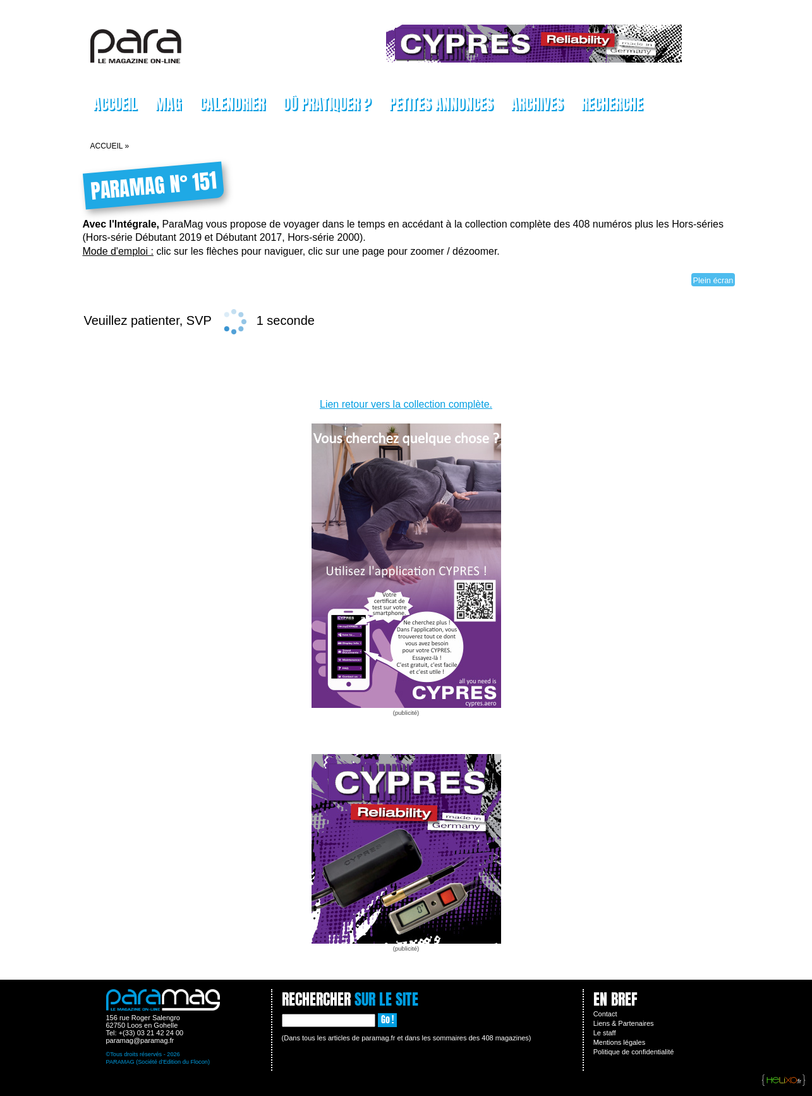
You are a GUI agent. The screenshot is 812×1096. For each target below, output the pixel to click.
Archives (537, 103)
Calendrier (232, 103)
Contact (605, 1014)
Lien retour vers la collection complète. (406, 404)
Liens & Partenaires (623, 1023)
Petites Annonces (441, 103)
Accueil (115, 103)
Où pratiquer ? (326, 103)
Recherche (612, 103)
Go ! (387, 1019)
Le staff (604, 1033)
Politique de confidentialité (633, 1052)
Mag (168, 103)
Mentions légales (619, 1042)
